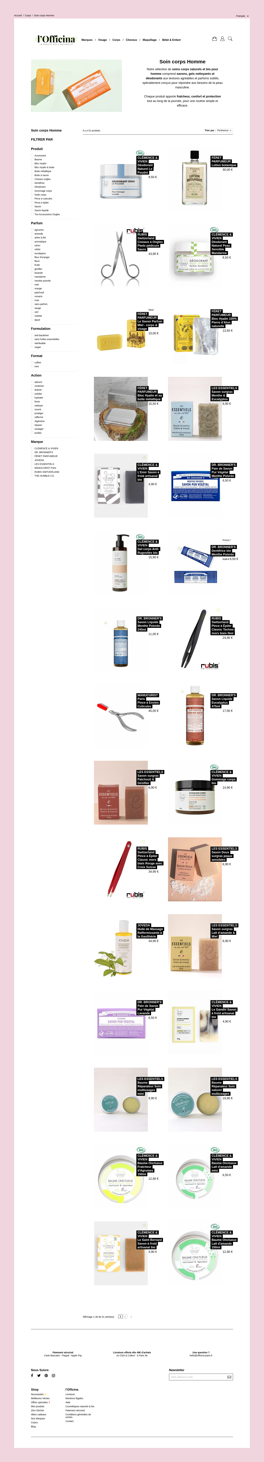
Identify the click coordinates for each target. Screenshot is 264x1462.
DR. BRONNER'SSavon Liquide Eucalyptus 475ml (213, 701)
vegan (38, 347)
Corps (116, 39)
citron (37, 245)
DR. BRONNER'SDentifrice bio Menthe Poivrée (213, 550)
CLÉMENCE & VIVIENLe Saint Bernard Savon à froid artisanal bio (139, 1240)
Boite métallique (43, 171)
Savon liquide (42, 210)
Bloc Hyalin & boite (44, 167)
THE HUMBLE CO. (45, 475)
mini (37, 366)
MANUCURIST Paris (45, 468)
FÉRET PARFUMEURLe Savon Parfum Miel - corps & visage (139, 321)
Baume (38, 159)
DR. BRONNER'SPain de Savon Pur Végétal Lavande (139, 1007)
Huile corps (40, 194)
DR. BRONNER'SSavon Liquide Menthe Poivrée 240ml (139, 624)
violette (38, 316)
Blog (33, 1426)
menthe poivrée (43, 280)
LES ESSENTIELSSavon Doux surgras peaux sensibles (213, 854)
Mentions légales (74, 1398)
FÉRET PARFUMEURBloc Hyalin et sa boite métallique (139, 393)
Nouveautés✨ (38, 1394)
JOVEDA (39, 460)
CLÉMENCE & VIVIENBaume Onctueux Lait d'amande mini (213, 1163)
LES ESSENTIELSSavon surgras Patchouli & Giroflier (139, 777)
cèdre (37, 249)
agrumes (39, 229)
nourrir (38, 409)
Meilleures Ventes (40, 1398)
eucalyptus (40, 253)
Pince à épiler (42, 202)
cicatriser (39, 386)
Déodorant (40, 186)
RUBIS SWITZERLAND (47, 472)
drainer (38, 389)
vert (36, 312)
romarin (38, 296)
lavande (39, 272)
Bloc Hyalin (40, 163)
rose (37, 300)
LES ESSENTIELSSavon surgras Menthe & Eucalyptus (213, 393)
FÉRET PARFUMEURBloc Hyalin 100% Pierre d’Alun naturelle (213, 319)
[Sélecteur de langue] (243, 16)
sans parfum (41, 304)
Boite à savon (42, 175)
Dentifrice (39, 183)
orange (38, 288)
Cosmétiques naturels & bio (79, 1406)
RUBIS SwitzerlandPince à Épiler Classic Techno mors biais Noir (212, 626)
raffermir (39, 417)
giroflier (38, 269)
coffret (38, 362)
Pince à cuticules (43, 198)
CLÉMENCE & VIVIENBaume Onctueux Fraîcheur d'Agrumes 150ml (139, 1165)
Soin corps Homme (46, 130)
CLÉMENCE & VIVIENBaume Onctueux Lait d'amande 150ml (213, 1240)
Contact (69, 1421)
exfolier (38, 393)
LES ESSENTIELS (44, 464)
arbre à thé (40, 237)
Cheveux (131, 39)
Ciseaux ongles (43, 179)
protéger (39, 413)
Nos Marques (38, 1418)
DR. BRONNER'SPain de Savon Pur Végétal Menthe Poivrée (213, 470)
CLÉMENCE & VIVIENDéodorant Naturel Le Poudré (137, 165)
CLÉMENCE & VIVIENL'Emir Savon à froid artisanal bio (137, 472)
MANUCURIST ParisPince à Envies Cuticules (137, 701)
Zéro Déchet (37, 1410)
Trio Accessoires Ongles (47, 214)
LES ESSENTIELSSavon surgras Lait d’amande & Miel (213, 931)
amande (39, 233)
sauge (38, 308)
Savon (38, 206)
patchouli (39, 292)
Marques (87, 39)
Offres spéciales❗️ (41, 1402)
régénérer (40, 421)
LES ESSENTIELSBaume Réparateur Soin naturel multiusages (213, 1086)
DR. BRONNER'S (44, 452)
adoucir (38, 382)
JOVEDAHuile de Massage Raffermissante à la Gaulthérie (139, 931)
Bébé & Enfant (171, 39)
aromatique (40, 241)
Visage (102, 39)
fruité (37, 265)
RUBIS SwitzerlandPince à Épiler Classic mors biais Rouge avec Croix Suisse (139, 858)
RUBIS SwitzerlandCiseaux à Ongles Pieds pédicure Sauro (139, 242)
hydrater (39, 397)
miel (37, 284)
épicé (37, 320)
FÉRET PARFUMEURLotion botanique (213, 161)
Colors (34, 1422)
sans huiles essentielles (47, 339)
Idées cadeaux (38, 1414)
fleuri (37, 261)
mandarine (40, 276)
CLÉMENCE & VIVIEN (46, 448)
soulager (39, 429)
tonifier (38, 433)
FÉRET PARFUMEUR (46, 456)
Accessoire (40, 155)
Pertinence (224, 130)
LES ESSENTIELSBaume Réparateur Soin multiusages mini (139, 1086)
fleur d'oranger (42, 257)
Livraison (70, 1394)
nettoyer (39, 405)
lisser (37, 401)
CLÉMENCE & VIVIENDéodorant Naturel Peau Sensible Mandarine (211, 244)
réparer (38, 425)
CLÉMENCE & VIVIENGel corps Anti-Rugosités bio (137, 547)
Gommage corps (43, 191)
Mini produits (37, 1406)
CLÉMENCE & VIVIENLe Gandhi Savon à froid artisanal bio (213, 1009)
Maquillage (150, 39)
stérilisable (40, 343)
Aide (67, 1402)
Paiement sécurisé (75, 1410)
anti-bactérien (42, 335)
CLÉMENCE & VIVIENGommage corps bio (213, 777)
